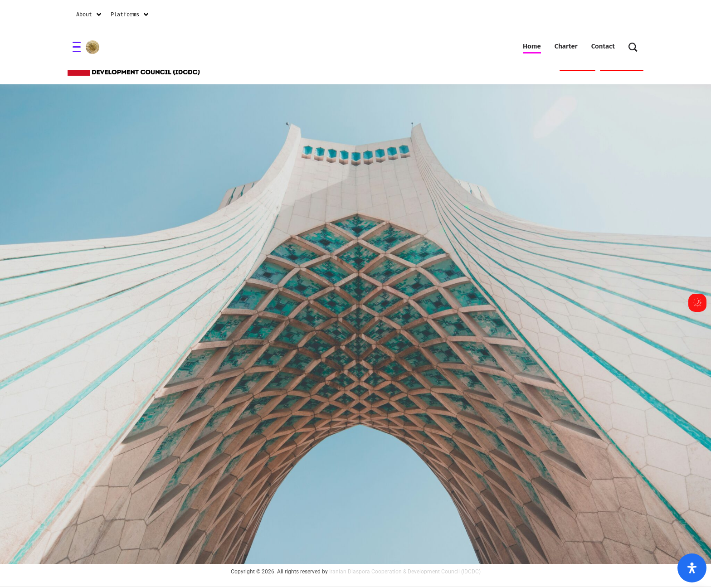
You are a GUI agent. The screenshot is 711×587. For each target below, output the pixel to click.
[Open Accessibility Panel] (691, 567)
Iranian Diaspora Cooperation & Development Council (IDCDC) (405, 571)
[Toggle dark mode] (697, 303)
